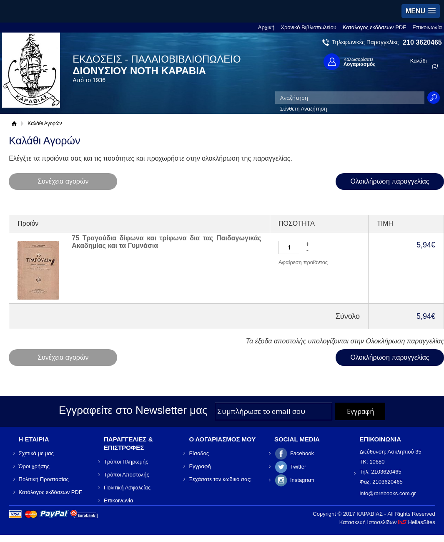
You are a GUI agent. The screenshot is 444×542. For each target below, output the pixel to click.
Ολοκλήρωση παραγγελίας (390, 181)
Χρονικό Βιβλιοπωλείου (308, 27)
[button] (420, 11)
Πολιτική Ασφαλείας (127, 487)
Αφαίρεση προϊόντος (303, 262)
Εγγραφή (200, 466)
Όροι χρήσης (34, 466)
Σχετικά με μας (36, 453)
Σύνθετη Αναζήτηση (303, 109)
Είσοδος (199, 453)
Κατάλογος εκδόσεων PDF (374, 27)
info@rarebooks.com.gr (387, 493)
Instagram (302, 480)
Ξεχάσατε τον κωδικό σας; (220, 479)
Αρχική (266, 27)
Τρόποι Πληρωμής (126, 462)
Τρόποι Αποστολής (126, 474)
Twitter (298, 467)
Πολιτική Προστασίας (44, 479)
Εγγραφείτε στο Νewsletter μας (133, 410)
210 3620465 (422, 42)
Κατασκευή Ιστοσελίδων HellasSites (387, 522)
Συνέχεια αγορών (63, 181)
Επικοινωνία (427, 27)
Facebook (302, 453)
